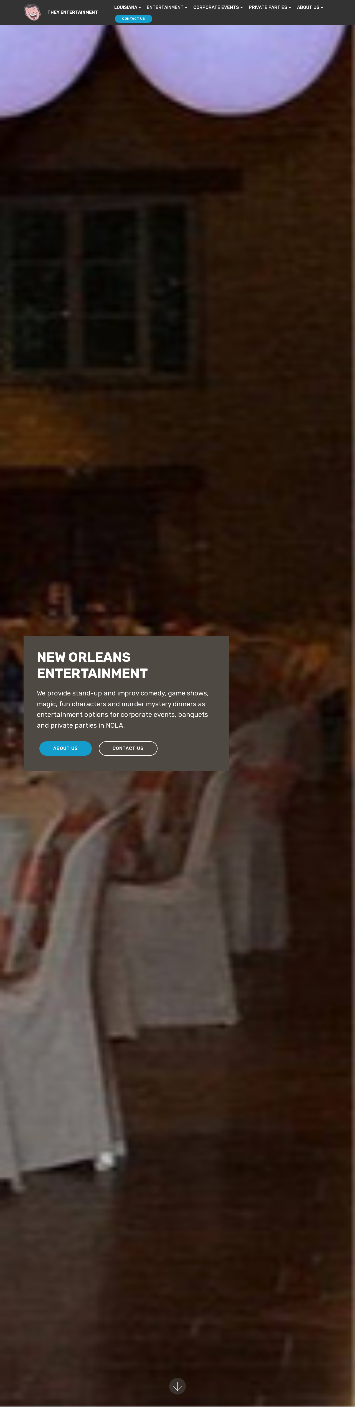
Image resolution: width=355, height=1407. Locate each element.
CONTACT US (133, 19)
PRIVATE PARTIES (268, 7)
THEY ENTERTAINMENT (72, 12)
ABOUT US (308, 7)
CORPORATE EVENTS (216, 7)
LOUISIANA (125, 7)
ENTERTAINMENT (165, 7)
